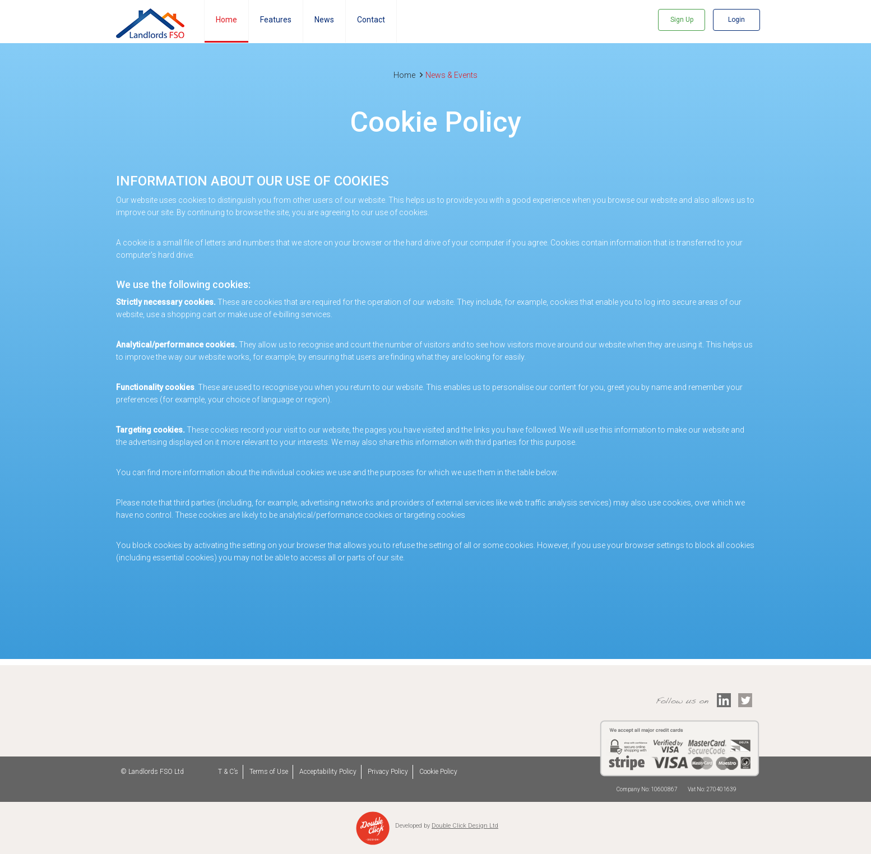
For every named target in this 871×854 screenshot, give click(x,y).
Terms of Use (268, 772)
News (324, 19)
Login (736, 20)
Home (226, 19)
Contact (371, 19)
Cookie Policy (438, 772)
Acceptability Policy (327, 772)
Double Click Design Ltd (465, 825)
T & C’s (228, 772)
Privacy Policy (388, 772)
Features (275, 19)
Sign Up (681, 20)
